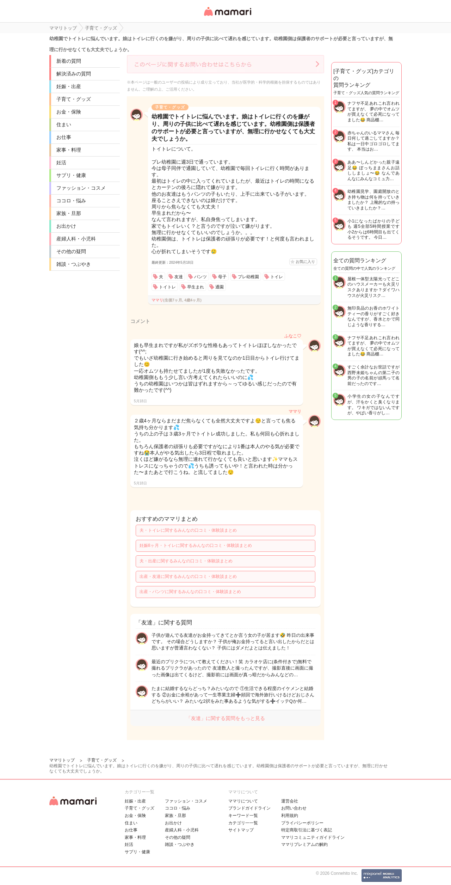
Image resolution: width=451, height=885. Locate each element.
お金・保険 (68, 112)
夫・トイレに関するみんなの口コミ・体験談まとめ (188, 530)
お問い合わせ (294, 808)
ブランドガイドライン (249, 808)
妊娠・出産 (68, 86)
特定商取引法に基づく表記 (306, 830)
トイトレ (167, 287)
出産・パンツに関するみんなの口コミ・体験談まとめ (190, 591)
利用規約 (289, 815)
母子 (222, 276)
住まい (63, 124)
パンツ (200, 276)
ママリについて (243, 801)
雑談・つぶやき (73, 264)
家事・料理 (68, 150)
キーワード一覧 (243, 815)
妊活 (61, 162)
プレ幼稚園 (248, 276)
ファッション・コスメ (81, 188)
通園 (219, 287)
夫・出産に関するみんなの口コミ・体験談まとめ (186, 561)
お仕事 (63, 137)
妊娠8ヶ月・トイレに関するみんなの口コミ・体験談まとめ (196, 545)
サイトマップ (241, 830)
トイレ (276, 276)
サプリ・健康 (71, 175)
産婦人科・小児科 (76, 239)
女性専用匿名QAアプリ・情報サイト (227, 16)
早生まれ (195, 287)
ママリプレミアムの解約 (304, 844)
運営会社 (289, 801)
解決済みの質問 (73, 74)
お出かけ (66, 226)
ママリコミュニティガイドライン (313, 837)
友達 (178, 276)
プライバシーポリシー (302, 822)
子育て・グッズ (73, 99)
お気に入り (305, 262)
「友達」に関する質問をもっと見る (225, 718)
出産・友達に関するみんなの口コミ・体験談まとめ (188, 576)
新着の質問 (68, 61)
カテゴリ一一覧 (243, 822)
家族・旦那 (68, 213)
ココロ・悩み (71, 200)
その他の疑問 (71, 251)
